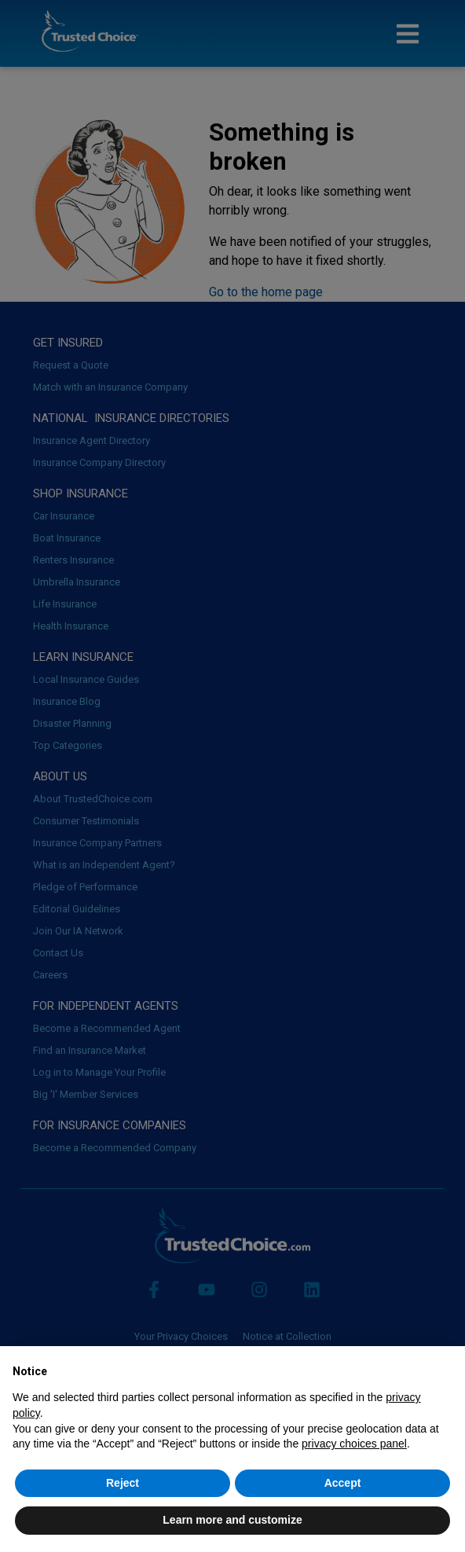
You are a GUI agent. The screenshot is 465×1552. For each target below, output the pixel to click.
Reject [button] (122, 1483)
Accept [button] (342, 1483)
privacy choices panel (354, 1443)
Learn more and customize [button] (232, 1519)
